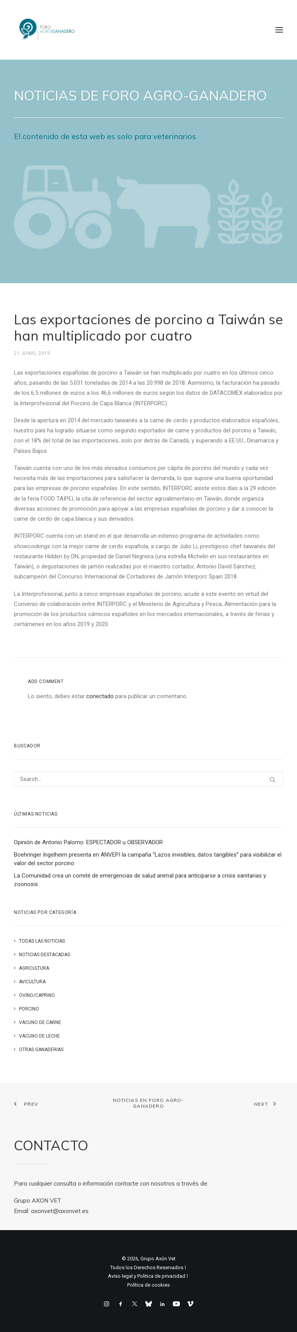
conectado (100, 696)
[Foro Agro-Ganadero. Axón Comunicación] (47, 29)
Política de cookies (148, 1285)
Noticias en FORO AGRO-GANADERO (148, 1103)
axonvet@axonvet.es (60, 1211)
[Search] (148, 779)
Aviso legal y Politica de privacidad (146, 1276)
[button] (279, 30)
